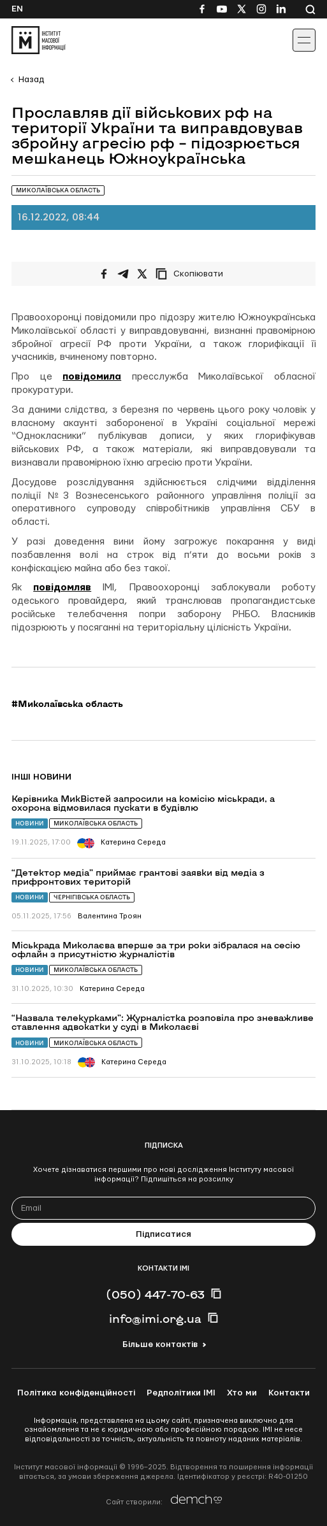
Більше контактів (160, 1344)
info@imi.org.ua (155, 1318)
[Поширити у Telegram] (123, 274)
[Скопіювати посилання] (192, 274)
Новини (29, 823)
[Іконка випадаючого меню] (304, 40)
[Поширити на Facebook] (104, 274)
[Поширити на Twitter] (142, 274)
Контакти (289, 1392)
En (17, 8)
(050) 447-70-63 (155, 1294)
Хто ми (242, 1392)
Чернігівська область (92, 897)
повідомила (91, 377)
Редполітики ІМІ (181, 1392)
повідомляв (62, 587)
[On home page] (38, 40)
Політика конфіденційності (76, 1392)
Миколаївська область (96, 823)
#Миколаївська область (67, 703)
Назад (31, 79)
